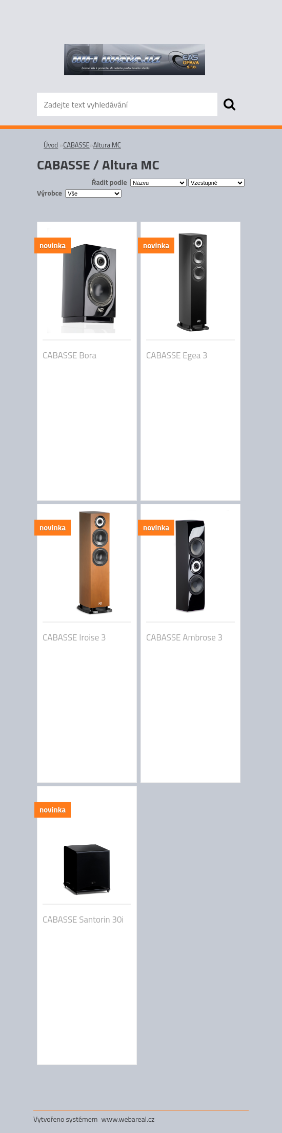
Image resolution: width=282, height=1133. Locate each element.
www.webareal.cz (128, 1119)
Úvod (51, 145)
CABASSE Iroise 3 (74, 637)
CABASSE (76, 145)
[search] (229, 104)
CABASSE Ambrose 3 (184, 637)
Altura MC (107, 145)
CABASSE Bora (69, 355)
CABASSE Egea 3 (177, 355)
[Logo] (134, 59)
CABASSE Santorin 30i (83, 919)
